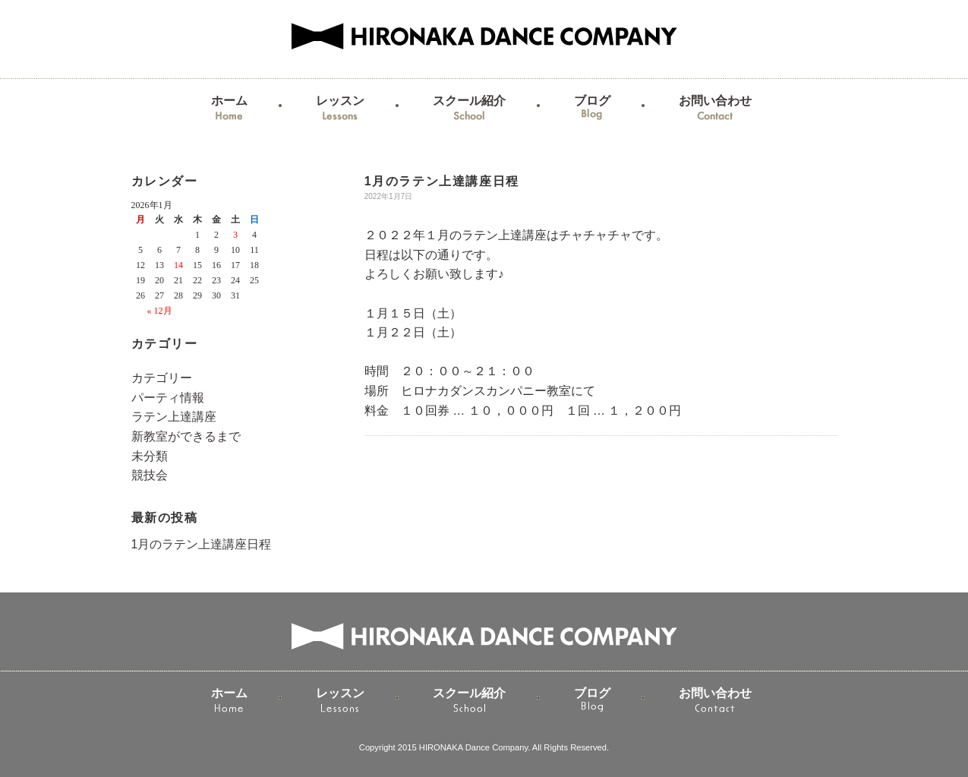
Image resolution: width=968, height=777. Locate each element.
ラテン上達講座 (173, 416)
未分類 (149, 456)
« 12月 (159, 310)
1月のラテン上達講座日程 (201, 544)
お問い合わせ (715, 109)
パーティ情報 (167, 397)
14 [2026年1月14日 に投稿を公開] (178, 265)
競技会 (149, 475)
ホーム (229, 109)
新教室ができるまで (186, 436)
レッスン (340, 109)
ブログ (592, 109)
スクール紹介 (469, 109)
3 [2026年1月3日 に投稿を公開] (235, 234)
